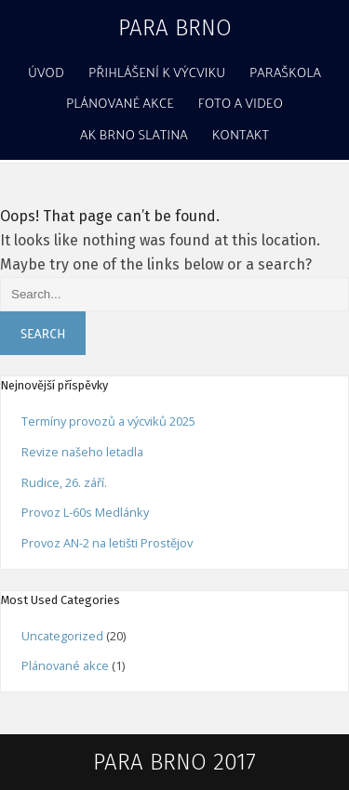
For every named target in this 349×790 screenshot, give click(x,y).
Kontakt (240, 134)
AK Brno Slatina (134, 134)
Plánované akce (120, 102)
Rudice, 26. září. (64, 482)
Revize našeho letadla (82, 451)
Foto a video (240, 102)
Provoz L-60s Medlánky (85, 512)
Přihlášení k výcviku (156, 71)
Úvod (46, 71)
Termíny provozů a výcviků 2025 (108, 421)
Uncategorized (62, 635)
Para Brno (175, 28)
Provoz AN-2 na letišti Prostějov (107, 542)
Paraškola (285, 71)
